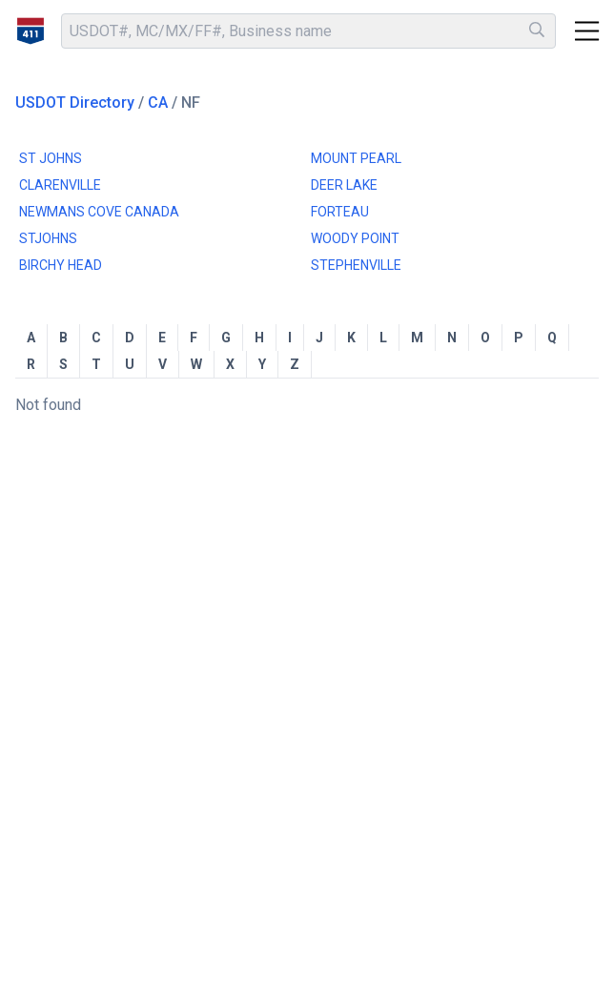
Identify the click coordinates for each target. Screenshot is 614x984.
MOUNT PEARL (356, 158)
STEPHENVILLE (356, 265)
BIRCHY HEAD (60, 265)
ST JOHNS (50, 158)
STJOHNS (48, 238)
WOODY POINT (355, 238)
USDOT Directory (74, 102)
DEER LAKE (344, 185)
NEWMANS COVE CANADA (99, 211)
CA (158, 102)
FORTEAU (340, 211)
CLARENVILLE (60, 185)
